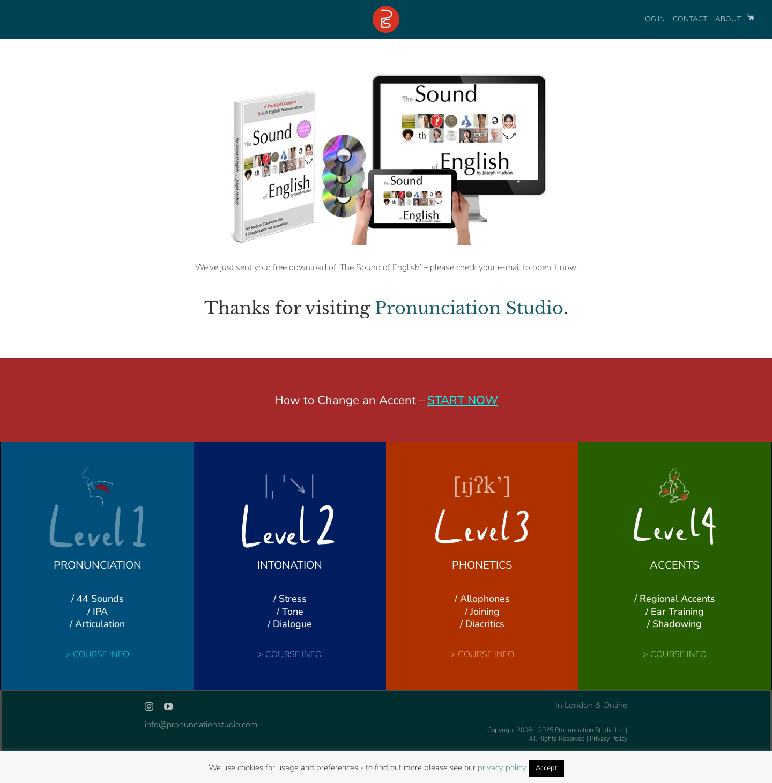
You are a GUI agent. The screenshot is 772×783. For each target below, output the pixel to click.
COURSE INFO (101, 654)
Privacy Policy (608, 738)
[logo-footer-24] (386, 10)
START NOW (462, 400)
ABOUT (729, 19)
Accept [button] (547, 768)
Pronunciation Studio (469, 308)
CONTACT (691, 19)
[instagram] (149, 706)
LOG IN (653, 19)
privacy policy (502, 767)
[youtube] (168, 706)
